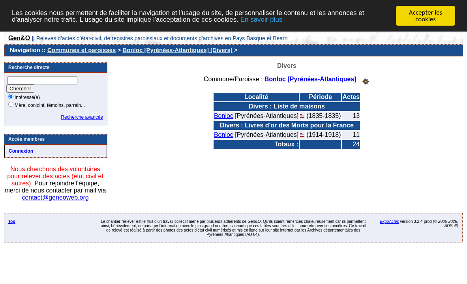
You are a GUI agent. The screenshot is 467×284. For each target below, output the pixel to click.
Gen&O (19, 38)
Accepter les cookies (425, 15)
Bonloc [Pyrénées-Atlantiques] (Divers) (178, 50)
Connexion (21, 151)
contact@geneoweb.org (55, 197)
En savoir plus (261, 19)
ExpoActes (389, 221)
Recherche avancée (82, 117)
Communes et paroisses (81, 50)
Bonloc (223, 115)
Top (11, 221)
